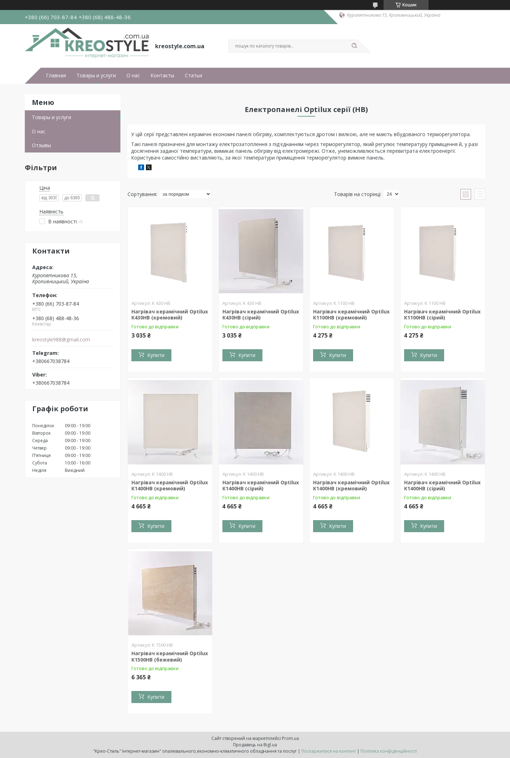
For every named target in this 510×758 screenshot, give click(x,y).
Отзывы (41, 145)
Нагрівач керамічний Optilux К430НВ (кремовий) (169, 314)
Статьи (193, 75)
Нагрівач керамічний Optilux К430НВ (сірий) (260, 314)
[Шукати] (354, 46)
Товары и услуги (96, 75)
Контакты (162, 75)
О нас (133, 75)
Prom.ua (290, 738)
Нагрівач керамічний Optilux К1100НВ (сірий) (442, 314)
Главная (56, 75)
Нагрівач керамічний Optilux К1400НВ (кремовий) (169, 485)
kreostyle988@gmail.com (61, 339)
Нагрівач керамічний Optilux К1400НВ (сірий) (260, 485)
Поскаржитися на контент (328, 751)
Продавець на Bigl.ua (255, 745)
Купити (155, 355)
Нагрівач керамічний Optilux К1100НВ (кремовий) (351, 314)
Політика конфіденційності (389, 751)
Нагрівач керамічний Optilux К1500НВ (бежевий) (169, 656)
